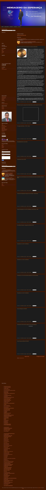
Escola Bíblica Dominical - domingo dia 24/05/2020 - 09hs (25, 225)
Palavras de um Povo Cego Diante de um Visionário (8, 461)
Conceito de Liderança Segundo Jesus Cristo (8, 454)
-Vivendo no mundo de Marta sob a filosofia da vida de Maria (9, 390)
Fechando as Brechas (6, 447)
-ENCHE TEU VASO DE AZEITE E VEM (7, 400)
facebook (3, 49)
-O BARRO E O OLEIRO (6, 388)
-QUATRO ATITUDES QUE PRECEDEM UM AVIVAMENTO (9, 403)
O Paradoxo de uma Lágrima (6, 452)
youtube (3, 52)
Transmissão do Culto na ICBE (21, 159)
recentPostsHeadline (4, 69)
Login (2, 124)
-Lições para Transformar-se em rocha (7, 398)
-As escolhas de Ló (6, 394)
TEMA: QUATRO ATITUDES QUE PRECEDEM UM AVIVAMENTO (28, 41)
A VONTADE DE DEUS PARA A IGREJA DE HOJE (8, 464)
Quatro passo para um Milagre (7, 470)
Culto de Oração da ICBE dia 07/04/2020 (23, 341)
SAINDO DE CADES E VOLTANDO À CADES (8, 435)
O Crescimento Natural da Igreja (7, 448)
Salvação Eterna (5, 471)
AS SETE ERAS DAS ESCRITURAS (7, 463)
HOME (2, 26)
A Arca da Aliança (5, 457)
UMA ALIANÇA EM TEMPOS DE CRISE (7, 469)
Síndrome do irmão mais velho (21, 35)
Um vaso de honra (5, 442)
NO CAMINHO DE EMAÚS (6, 434)
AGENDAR (15, 26)
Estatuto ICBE (3, 128)
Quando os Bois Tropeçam (6, 443)
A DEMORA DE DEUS (6, 466)
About (2, 184)
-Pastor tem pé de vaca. (6, 391)
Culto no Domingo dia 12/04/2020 (22, 308)
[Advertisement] (31, 30)
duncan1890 (39, 487)
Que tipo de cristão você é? (6, 444)
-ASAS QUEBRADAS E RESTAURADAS (7, 395)
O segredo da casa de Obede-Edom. (21, 38)
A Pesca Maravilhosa (6, 455)
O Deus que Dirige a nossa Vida (7, 472)
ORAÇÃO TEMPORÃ (6, 474)
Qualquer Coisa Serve (6, 438)
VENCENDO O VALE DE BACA (8, 177)
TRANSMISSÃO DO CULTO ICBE (22, 141)
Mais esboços (3, 127)
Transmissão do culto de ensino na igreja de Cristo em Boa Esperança (27, 324)
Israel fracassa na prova (6, 440)
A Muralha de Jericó (6, 450)
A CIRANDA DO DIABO (6, 437)
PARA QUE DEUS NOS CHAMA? (7, 475)
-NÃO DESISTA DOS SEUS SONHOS (7, 386)
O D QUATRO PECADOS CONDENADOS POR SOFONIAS (9, 473)
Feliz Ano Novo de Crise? (6, 407)
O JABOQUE (5, 404)
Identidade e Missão (6, 449)
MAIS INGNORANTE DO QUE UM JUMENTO (8, 428)
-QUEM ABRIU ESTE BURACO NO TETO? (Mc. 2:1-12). (9, 397)
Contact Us (3, 185)
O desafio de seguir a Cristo (6, 453)
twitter (2, 145)
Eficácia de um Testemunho (6, 446)
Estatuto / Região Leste (4, 129)
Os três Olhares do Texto (6, 460)
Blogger (23, 488)
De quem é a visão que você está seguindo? (8, 445)
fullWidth (3, 68)
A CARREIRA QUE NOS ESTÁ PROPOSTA (8, 467)
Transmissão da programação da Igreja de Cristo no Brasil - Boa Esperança (27, 193)
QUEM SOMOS (7, 26)
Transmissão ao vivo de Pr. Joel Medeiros (23, 243)
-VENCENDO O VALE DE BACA (7, 401)
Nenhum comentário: (29, 138)
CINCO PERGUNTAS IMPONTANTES (8, 485)
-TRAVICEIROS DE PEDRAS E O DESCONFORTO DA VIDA (9, 393)
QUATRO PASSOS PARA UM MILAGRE (7, 436)
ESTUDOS (11, 26)
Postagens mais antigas (40, 356)
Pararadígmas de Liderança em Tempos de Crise (8, 451)
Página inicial (27, 356)
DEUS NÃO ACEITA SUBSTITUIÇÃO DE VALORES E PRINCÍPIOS (27, 46)
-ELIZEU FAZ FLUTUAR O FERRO (7, 399)
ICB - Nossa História (4, 126)
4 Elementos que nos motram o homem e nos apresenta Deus (9, 458)
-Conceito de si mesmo (6, 402)
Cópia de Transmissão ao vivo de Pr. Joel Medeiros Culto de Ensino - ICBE (27, 209)
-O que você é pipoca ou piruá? (7, 389)
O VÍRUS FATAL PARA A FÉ (6, 427)
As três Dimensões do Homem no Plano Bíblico (8, 462)
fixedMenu (3, 99)
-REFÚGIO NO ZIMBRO (6, 392)
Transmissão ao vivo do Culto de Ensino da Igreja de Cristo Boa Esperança (27, 275)
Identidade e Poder (5, 459)
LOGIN (19, 26)
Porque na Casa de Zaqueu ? (6, 441)
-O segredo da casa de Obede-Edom (7, 387)
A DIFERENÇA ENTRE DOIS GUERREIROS (8, 465)
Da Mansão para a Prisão (6, 439)
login (2, 50)
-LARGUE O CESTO (6, 396)
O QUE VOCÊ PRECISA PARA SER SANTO (9, 433)
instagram (3, 51)
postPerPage (3, 100)
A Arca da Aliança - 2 (6, 456)
